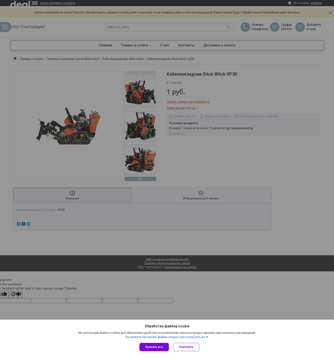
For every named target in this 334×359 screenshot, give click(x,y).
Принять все (154, 347)
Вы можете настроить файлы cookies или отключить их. (165, 337)
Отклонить (186, 347)
